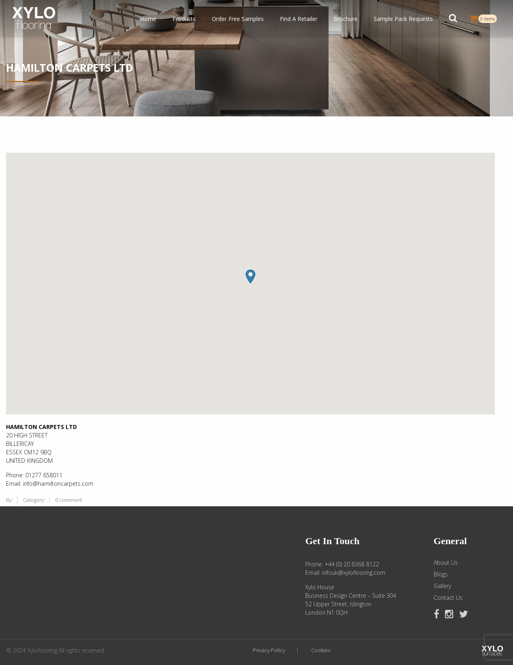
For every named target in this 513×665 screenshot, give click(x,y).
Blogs (441, 574)
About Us (446, 563)
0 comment (68, 499)
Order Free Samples (238, 19)
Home (148, 19)
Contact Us (448, 598)
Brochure (345, 19)
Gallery (442, 586)
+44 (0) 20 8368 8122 (352, 564)
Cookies (320, 650)
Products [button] (184, 19)
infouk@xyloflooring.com (353, 572)
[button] (453, 19)
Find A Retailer (298, 19)
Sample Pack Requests (403, 19)
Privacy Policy (269, 650)
